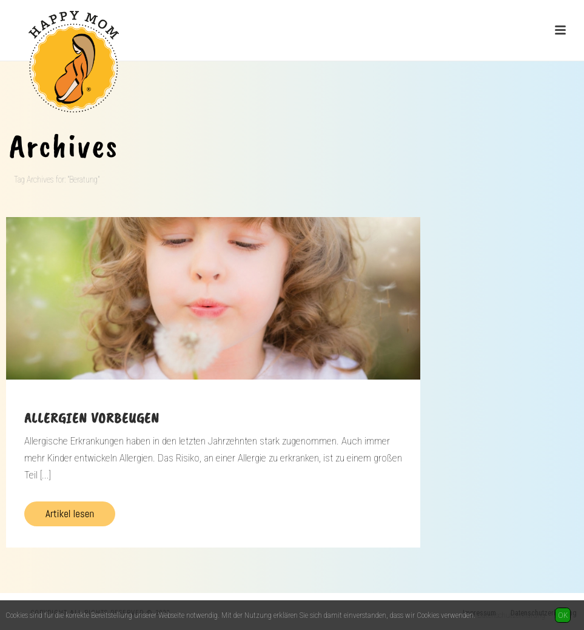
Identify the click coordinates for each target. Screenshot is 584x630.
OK (563, 615)
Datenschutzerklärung (511, 615)
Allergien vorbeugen (91, 418)
